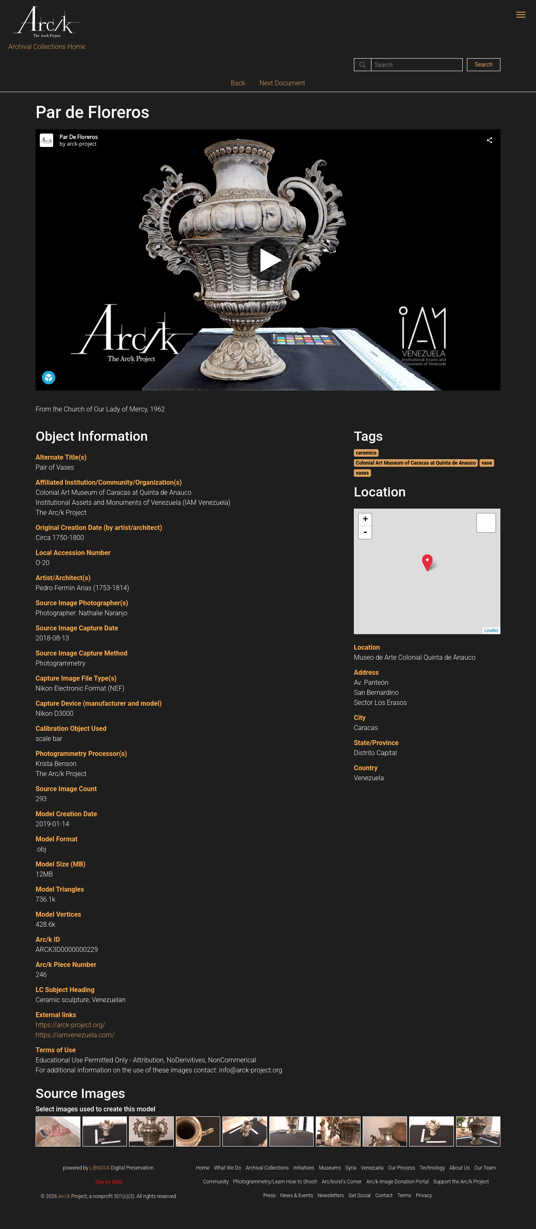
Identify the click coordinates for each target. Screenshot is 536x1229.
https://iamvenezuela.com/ (75, 1035)
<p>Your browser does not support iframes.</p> (268, 260)
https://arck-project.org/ (70, 1025)
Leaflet (491, 630)
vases (362, 473)
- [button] (365, 532)
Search (483, 64)
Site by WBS (108, 1182)
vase (487, 463)
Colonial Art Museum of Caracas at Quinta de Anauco (416, 463)
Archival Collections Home (46, 47)
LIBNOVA (100, 1168)
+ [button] (365, 520)
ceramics (366, 453)
